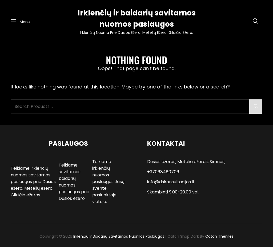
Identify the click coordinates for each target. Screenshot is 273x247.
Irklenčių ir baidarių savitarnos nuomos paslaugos (118, 236)
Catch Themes (219, 236)
